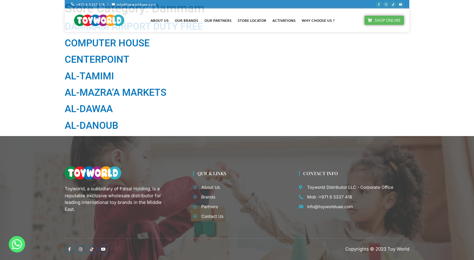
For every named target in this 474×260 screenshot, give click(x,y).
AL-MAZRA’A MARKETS (115, 92)
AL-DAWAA (89, 109)
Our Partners (218, 20)
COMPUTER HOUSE (107, 43)
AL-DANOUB (91, 125)
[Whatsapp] (17, 244)
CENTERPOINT (97, 59)
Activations (284, 20)
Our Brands (186, 20)
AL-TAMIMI (89, 76)
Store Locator (252, 20)
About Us (160, 20)
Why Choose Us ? (318, 20)
